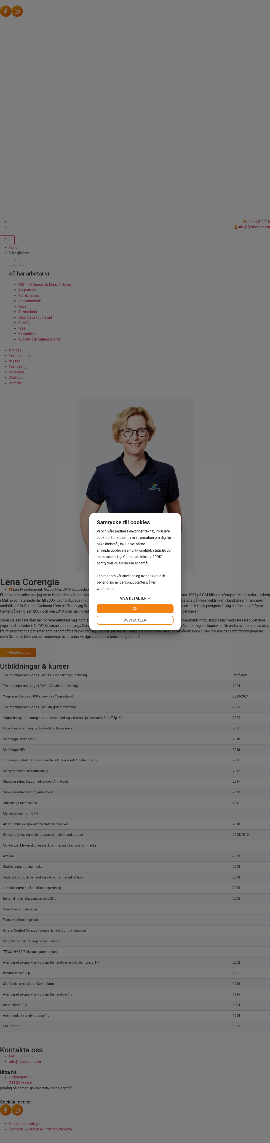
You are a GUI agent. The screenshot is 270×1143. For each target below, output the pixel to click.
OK (135, 608)
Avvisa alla (135, 620)
